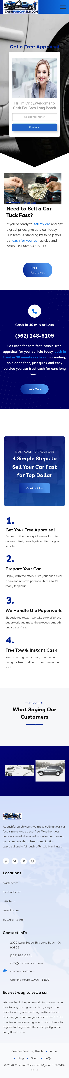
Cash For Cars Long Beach (27, 1051)
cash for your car (25, 240)
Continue (34, 127)
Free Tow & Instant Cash (31, 650)
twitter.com (10, 883)
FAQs (48, 1058)
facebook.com (12, 892)
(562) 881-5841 (21, 955)
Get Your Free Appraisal (30, 530)
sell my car (41, 224)
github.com (10, 901)
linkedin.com (11, 910)
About (54, 1051)
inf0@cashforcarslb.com (26, 963)
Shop (34, 1058)
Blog (21, 1058)
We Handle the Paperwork (33, 610)
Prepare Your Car (23, 568)
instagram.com (13, 919)
